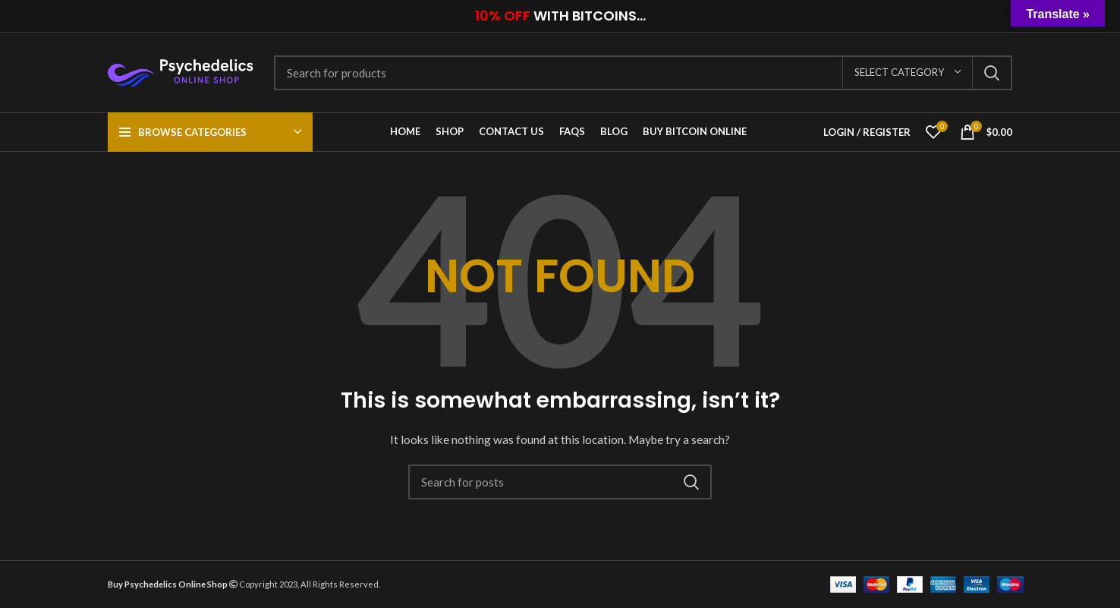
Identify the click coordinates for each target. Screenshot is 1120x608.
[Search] (643, 72)
